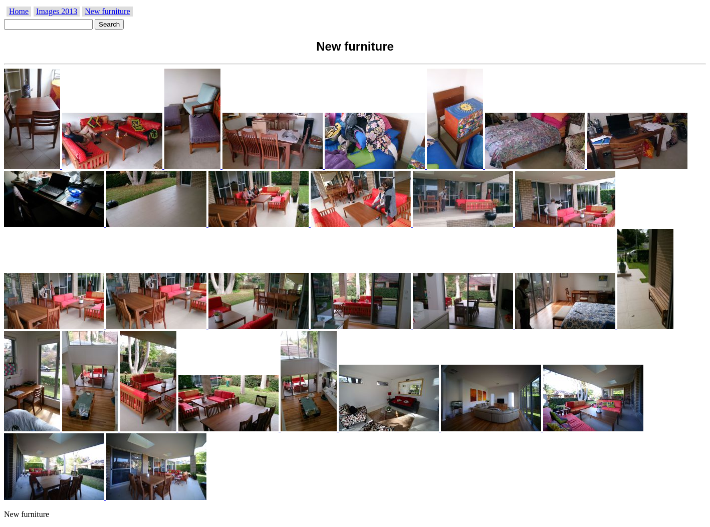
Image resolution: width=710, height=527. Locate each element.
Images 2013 (56, 11)
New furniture (107, 11)
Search (109, 24)
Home (19, 11)
